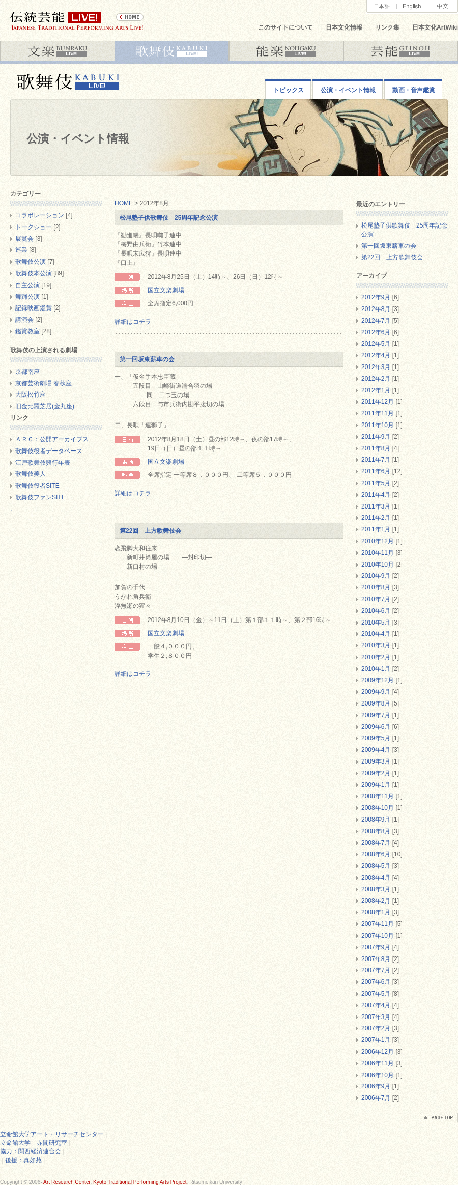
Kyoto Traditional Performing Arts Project (139, 1182)
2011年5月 (375, 483)
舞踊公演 (27, 296)
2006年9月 (375, 1086)
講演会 (24, 319)
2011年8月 (375, 448)
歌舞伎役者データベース (48, 451)
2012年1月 (375, 390)
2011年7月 (375, 459)
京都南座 (27, 371)
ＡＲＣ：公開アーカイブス (52, 439)
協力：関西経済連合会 (30, 1151)
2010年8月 (375, 587)
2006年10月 (377, 1075)
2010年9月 (375, 575)
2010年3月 (375, 645)
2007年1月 (375, 1039)
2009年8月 (375, 703)
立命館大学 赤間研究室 (33, 1142)
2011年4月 (375, 494)
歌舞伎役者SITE (37, 485)
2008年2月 (375, 901)
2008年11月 (377, 796)
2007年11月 (377, 923)
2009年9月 (375, 691)
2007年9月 (375, 947)
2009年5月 (375, 738)
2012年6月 (375, 332)
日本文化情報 (344, 27)
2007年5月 (375, 993)
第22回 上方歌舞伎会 (150, 530)
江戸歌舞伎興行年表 (42, 462)
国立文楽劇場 (166, 290)
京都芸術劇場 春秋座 (43, 383)
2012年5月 (375, 343)
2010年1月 (375, 668)
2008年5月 (375, 865)
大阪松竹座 (30, 394)
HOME (123, 203)
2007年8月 (375, 959)
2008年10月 (377, 807)
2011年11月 (377, 413)
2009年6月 (375, 726)
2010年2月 (375, 657)
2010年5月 (375, 622)
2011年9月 (375, 436)
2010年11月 (377, 552)
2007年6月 (375, 981)
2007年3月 (375, 1017)
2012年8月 (375, 309)
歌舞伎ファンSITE (40, 497)
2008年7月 (375, 843)
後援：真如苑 (23, 1160)
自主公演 (27, 285)
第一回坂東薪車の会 (147, 359)
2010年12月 (377, 541)
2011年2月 (375, 517)
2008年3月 (375, 889)
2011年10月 (377, 425)
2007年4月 (375, 1005)
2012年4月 (375, 355)
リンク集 (387, 27)
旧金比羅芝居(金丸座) (44, 406)
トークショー (33, 227)
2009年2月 (375, 773)
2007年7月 (375, 970)
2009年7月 (375, 715)
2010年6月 (375, 610)
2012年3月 (375, 367)
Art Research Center (66, 1182)
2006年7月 (375, 1098)
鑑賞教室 (27, 331)
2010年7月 (375, 599)
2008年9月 (375, 819)
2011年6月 (375, 471)
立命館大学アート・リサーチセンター (52, 1134)
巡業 (21, 249)
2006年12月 (377, 1051)
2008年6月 (375, 854)
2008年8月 (375, 831)
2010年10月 (377, 564)
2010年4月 (375, 633)
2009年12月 (377, 680)
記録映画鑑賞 (33, 308)
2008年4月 (375, 877)
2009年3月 (375, 761)
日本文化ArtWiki (435, 27)
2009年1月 (375, 784)
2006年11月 (377, 1063)
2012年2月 (375, 378)
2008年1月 (375, 912)
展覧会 (24, 238)
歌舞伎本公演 (33, 273)
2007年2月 (375, 1028)
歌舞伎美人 (30, 473)
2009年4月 (375, 749)
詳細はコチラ (132, 321)
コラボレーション (39, 215)
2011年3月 (375, 506)
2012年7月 (375, 320)
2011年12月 (377, 401)
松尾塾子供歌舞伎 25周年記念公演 (169, 217)
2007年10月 (377, 935)
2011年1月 (375, 529)
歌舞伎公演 (30, 261)
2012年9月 (375, 297)
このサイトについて (285, 27)
